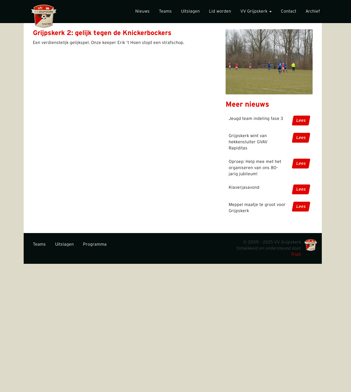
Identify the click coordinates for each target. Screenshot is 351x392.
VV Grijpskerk (256, 11)
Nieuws (142, 11)
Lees (301, 120)
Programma (95, 244)
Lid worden (220, 11)
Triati (296, 254)
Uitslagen (190, 11)
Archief (313, 11)
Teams (165, 11)
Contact (288, 11)
